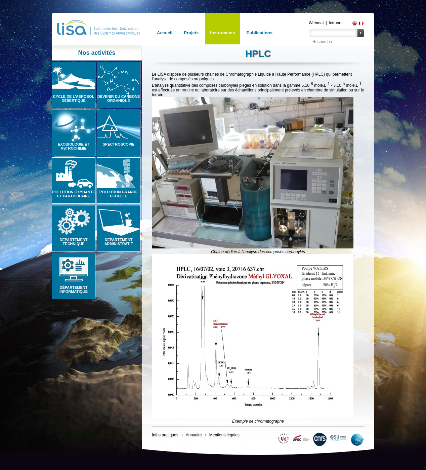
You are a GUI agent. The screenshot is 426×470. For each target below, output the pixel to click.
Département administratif (118, 242)
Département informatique (73, 289)
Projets (191, 32)
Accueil (164, 32)
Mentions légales (224, 435)
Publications (259, 32)
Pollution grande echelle (118, 194)
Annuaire (194, 435)
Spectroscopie (119, 144)
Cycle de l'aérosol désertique (73, 98)
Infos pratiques (165, 435)
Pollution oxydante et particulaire (73, 194)
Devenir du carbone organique (118, 98)
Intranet (336, 23)
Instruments (222, 32)
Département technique (74, 242)
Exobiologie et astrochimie (73, 146)
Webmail (316, 23)
